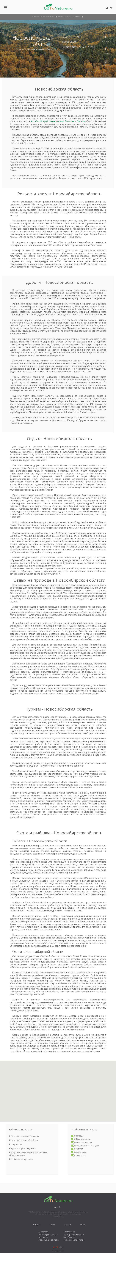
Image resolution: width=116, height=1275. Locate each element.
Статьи (68, 1225)
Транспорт (80, 1155)
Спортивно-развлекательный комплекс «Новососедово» (28, 1153)
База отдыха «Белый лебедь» (23, 1140)
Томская (69, 121)
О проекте (43, 1231)
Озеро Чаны (15, 1144)
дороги (60, 17)
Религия (79, 1148)
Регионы (36, 1225)
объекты (77, 17)
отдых (69, 17)
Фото (82, 1225)
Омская (81, 121)
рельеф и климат (48, 17)
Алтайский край (39, 121)
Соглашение (69, 1231)
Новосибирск (45, 49)
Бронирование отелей (73, 1240)
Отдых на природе (83, 1142)
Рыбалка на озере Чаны (21, 1159)
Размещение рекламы (49, 1240)
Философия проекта (48, 1234)
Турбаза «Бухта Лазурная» (22, 1148)
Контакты (43, 1237)
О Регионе (35, 17)
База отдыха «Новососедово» (24, 1136)
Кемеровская (57, 121)
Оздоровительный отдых (87, 1145)
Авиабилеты (69, 1237)
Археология (80, 1152)
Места (52, 1225)
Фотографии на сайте (73, 1234)
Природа (79, 1135)
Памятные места (83, 1139)
